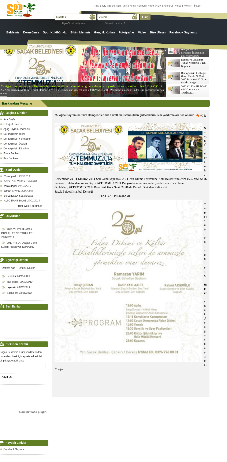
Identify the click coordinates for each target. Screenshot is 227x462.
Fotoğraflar (126, 32)
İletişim (198, 5)
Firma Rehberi (138, 5)
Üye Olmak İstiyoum (73, 23)
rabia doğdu (11, 186)
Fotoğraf (168, 5)
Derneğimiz (31, 32)
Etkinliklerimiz (80, 32)
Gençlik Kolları (104, 32)
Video (178, 5)
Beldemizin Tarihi (118, 5)
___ (203, 32)
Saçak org (12, 292)
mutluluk (11, 276)
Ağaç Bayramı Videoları (16, 129)
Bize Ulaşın (158, 32)
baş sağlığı (13, 281)
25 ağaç (59, 369)
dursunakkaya (12, 195)
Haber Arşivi (154, 5)
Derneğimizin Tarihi (14, 133)
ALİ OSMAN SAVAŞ (15, 200)
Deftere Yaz (8, 267)
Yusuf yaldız (11, 176)
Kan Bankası (10, 158)
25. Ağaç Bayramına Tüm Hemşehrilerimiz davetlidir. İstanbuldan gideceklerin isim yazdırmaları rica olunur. (124, 115)
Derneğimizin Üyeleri (15, 143)
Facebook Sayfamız (183, 32)
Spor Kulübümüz (55, 32)
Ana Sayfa (100, 5)
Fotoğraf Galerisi (12, 124)
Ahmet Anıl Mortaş (14, 181)
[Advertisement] (131, 385)
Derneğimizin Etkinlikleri (16, 148)
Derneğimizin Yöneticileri (17, 138)
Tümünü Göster (26, 267)
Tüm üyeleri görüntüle (30, 205)
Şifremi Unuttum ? (115, 23)
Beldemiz (12, 32)
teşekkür (11, 287)
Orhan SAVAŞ (12, 190)
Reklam (187, 5)
